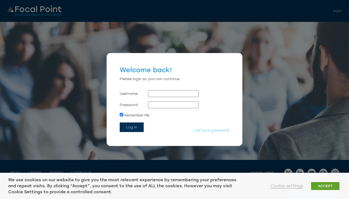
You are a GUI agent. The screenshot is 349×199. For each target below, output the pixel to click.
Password (129, 105)
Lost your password (211, 130)
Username (129, 94)
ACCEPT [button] (325, 186)
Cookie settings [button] (286, 185)
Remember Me (134, 115)
